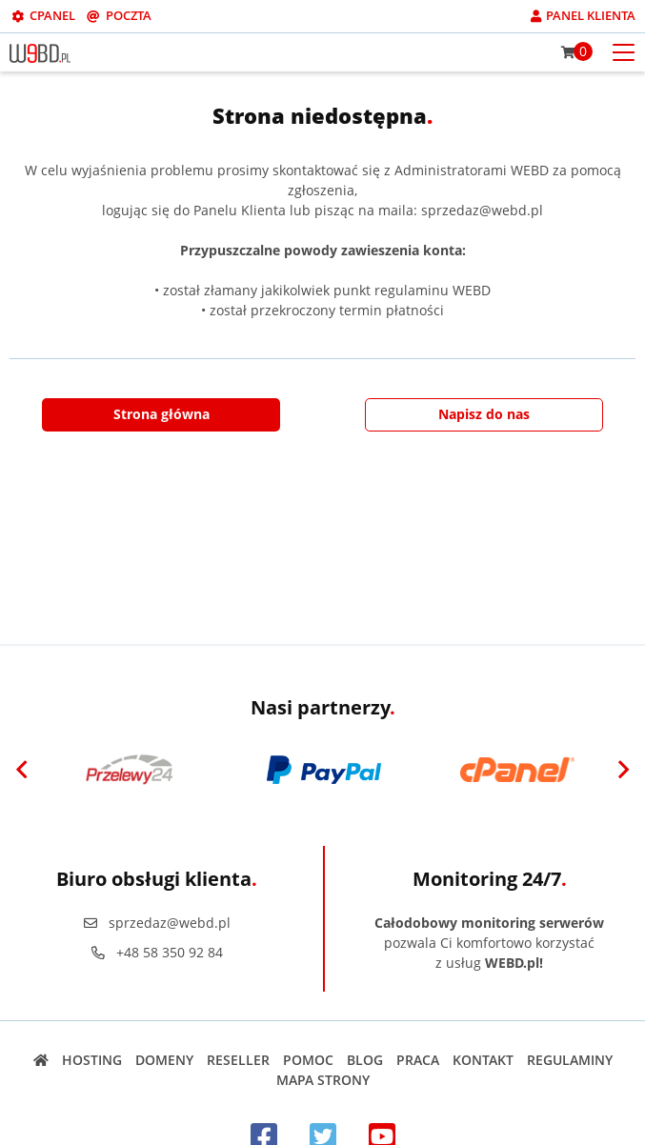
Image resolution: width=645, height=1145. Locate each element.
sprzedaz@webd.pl (157, 923)
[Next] (623, 769)
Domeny (164, 1060)
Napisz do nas (484, 414)
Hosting (92, 1060)
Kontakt (483, 1060)
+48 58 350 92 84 (157, 952)
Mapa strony (323, 1080)
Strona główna (161, 414)
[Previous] (22, 769)
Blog (365, 1060)
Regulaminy (570, 1060)
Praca (417, 1060)
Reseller (238, 1060)
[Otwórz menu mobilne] (623, 51)
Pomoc (308, 1060)
